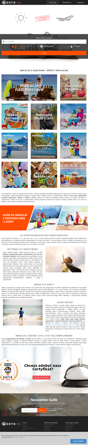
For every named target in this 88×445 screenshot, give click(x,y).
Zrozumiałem (78, 441)
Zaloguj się (80, 2)
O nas (24, 424)
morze (57, 289)
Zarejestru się (47, 426)
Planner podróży (69, 424)
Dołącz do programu (49, 424)
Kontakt (25, 430)
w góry (20, 238)
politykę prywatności (51, 410)
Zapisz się (42, 410)
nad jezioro (36, 238)
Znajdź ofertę (68, 426)
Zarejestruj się (66, 2)
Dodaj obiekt (52, 2)
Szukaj (44, 53)
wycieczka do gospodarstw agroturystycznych (60, 325)
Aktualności (26, 426)
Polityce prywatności (19, 437)
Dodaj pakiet (47, 430)
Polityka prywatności (28, 428)
